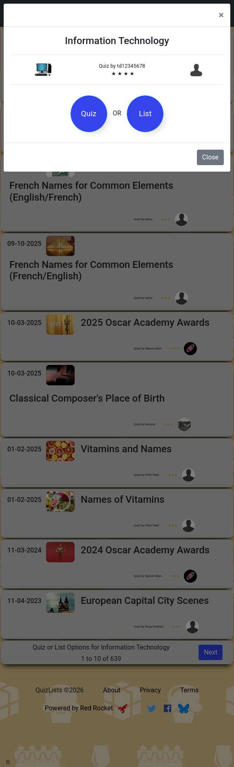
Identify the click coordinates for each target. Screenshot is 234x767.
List (145, 113)
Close (210, 157)
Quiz (89, 113)
